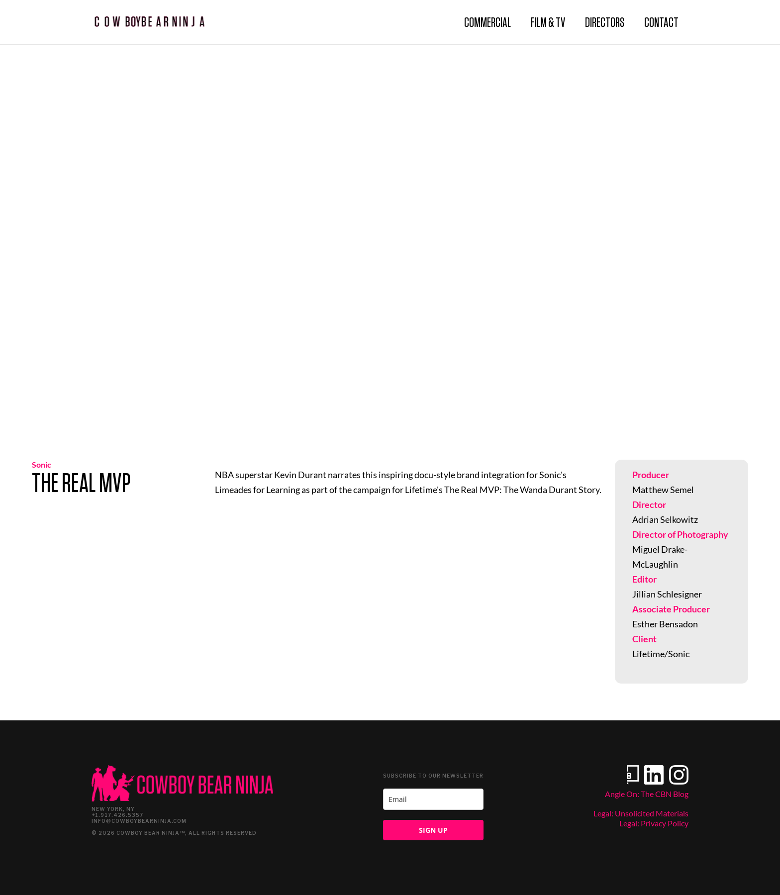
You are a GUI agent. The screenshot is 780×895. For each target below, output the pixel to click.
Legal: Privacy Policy (653, 823)
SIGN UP (433, 830)
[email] (433, 799)
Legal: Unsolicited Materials (640, 813)
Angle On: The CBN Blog (646, 793)
